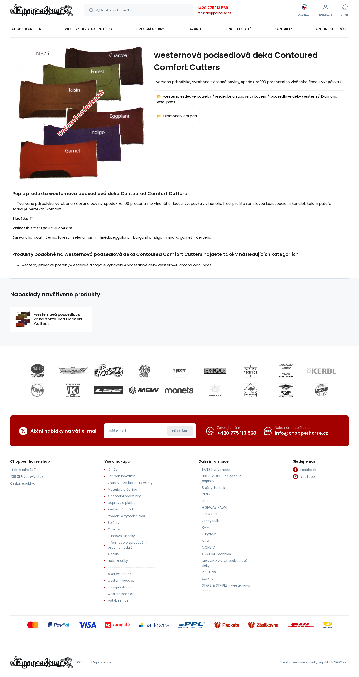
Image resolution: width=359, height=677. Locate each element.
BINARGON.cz (339, 662)
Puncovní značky (121, 536)
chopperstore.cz (121, 587)
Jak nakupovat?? (121, 476)
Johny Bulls (210, 521)
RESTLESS (209, 572)
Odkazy (114, 529)
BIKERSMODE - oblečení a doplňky (222, 478)
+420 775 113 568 (212, 8)
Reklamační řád (120, 509)
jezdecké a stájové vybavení (240, 96)
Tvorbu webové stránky (299, 662)
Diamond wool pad (180, 116)
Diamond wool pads (193, 265)
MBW (206, 540)
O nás (112, 469)
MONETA (208, 547)
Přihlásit (180, 431)
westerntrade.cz (121, 594)
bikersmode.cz (119, 574)
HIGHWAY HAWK (214, 507)
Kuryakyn (209, 534)
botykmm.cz (118, 600)
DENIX (206, 494)
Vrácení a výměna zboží (127, 516)
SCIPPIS (207, 578)
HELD (205, 501)
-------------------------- (131, 567)
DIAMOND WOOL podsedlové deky (224, 563)
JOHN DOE (210, 514)
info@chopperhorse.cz (214, 13)
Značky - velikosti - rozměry (130, 482)
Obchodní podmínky (124, 496)
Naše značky (118, 560)
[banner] (41, 11)
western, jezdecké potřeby (187, 96)
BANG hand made (216, 469)
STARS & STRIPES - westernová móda (226, 587)
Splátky (113, 522)
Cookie (113, 554)
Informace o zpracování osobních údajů (127, 545)
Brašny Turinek (213, 487)
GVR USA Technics (216, 554)
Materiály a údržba (122, 489)
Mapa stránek (102, 662)
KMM (205, 527)
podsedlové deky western (293, 96)
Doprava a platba (122, 502)
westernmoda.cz (121, 580)
